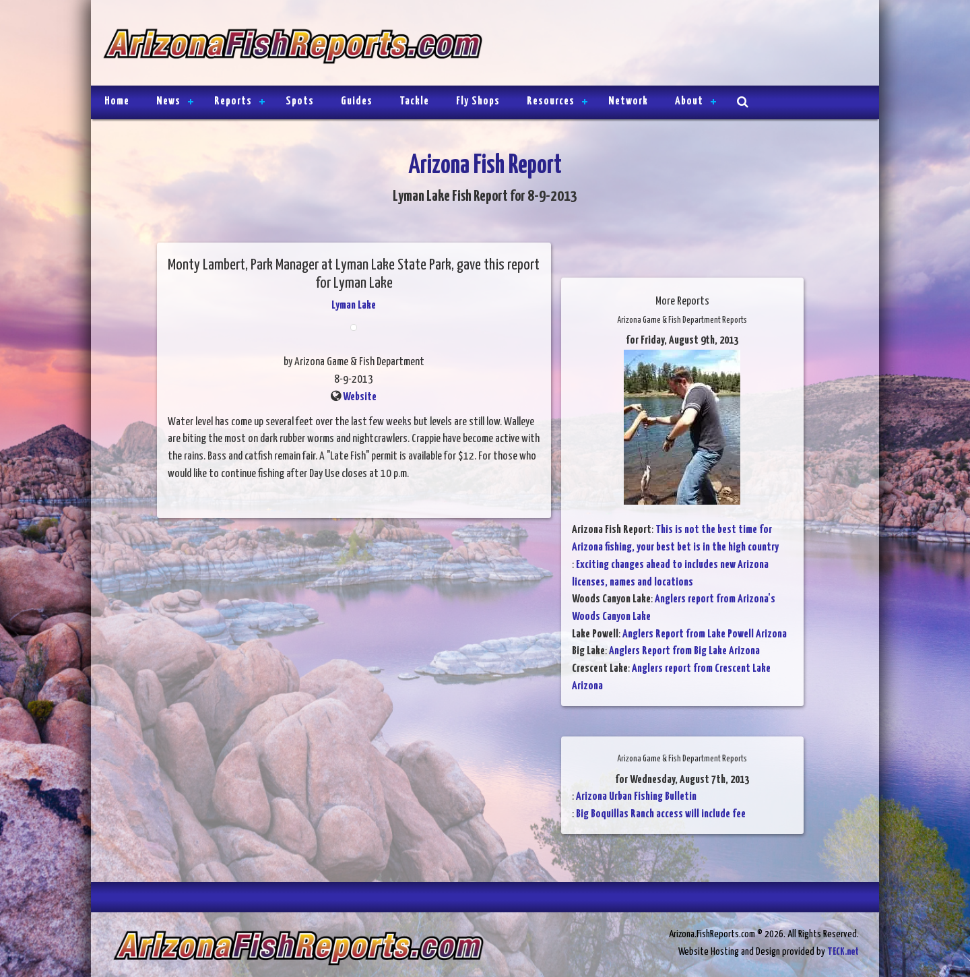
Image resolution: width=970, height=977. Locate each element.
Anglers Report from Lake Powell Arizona (704, 634)
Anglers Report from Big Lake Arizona (684, 651)
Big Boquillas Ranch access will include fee (661, 814)
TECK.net (843, 952)
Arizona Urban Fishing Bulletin (636, 796)
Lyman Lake (353, 305)
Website (360, 397)
